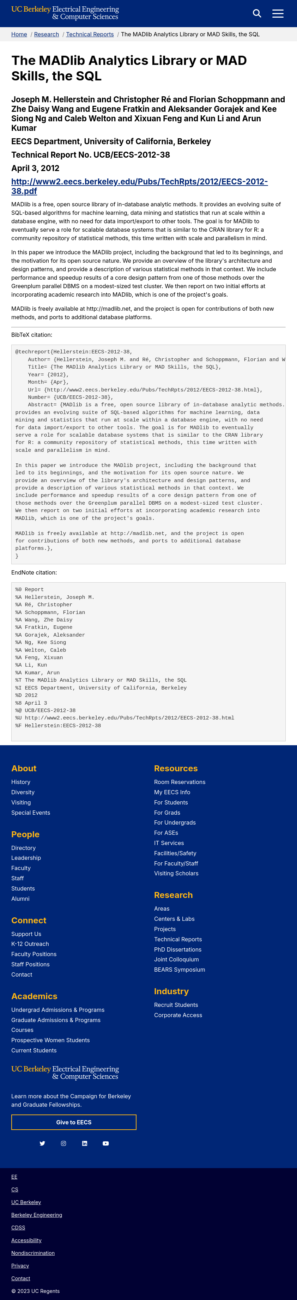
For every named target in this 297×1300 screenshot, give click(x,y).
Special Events (30, 812)
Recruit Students (176, 1004)
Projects (165, 929)
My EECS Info (172, 792)
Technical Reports (90, 34)
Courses (22, 1029)
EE (14, 1177)
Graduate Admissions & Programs (56, 1019)
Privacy (20, 1266)
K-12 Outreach (30, 943)
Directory (23, 847)
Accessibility (26, 1240)
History (20, 781)
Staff (17, 878)
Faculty (21, 867)
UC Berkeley (26, 1202)
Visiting (21, 802)
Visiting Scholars (176, 873)
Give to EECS (73, 1122)
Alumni (20, 898)
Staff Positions (30, 964)
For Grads (167, 812)
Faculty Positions (33, 954)
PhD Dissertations (178, 949)
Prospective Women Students (50, 1040)
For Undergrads (175, 822)
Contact (21, 974)
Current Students (34, 1050)
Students (23, 888)
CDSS (18, 1228)
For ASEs (166, 832)
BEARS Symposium (179, 969)
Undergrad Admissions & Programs (58, 1009)
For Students (171, 802)
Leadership (26, 857)
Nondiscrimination (33, 1253)
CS (14, 1189)
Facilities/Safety (175, 853)
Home (19, 34)
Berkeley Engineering (36, 1215)
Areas (162, 908)
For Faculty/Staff (176, 863)
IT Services (169, 842)
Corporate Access (178, 1015)
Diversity (23, 792)
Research (46, 34)
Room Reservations (180, 781)
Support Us (26, 933)
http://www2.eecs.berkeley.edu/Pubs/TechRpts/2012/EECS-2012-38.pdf (139, 186)
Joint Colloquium (176, 959)
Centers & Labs (174, 918)
